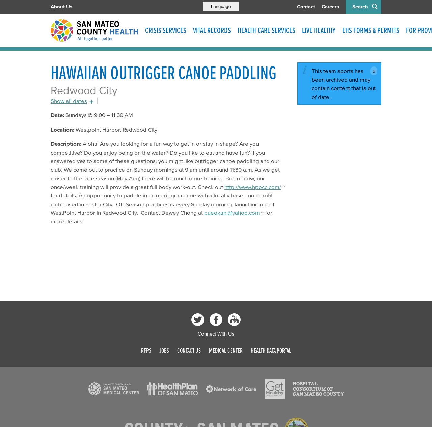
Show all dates (69, 101)
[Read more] (113, 388)
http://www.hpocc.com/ (252, 187)
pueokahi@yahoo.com (232, 212)
